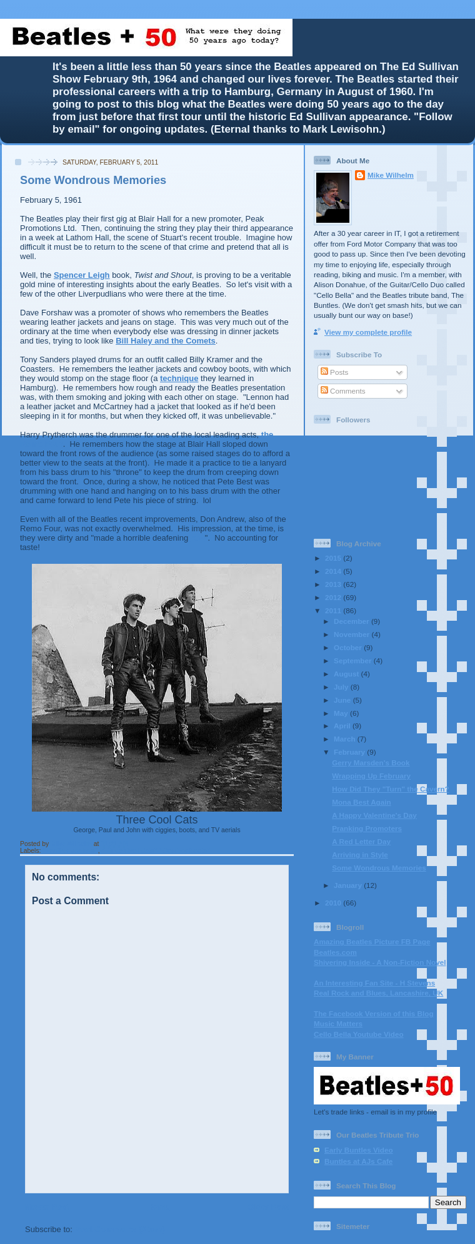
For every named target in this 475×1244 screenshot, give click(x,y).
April (343, 725)
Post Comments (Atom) (120, 1229)
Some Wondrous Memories (379, 868)
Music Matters (338, 1023)
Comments (343, 391)
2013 (334, 584)
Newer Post (47, 1206)
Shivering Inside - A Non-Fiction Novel (380, 962)
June (343, 700)
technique (179, 378)
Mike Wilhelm (72, 843)
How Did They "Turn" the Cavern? (390, 789)
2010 (334, 903)
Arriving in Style (360, 854)
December (352, 621)
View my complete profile (368, 332)
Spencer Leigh (82, 275)
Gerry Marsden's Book (370, 762)
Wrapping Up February (371, 776)
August (347, 674)
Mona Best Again (361, 802)
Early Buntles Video (358, 1150)
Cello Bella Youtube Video (359, 1034)
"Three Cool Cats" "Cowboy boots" (156, 850)
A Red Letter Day (361, 841)
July (342, 687)
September (354, 660)
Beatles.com (335, 952)
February (350, 752)
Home (158, 1206)
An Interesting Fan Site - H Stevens (374, 983)
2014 (334, 571)
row (198, 538)
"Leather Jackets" (70, 850)
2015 (334, 558)
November (352, 634)
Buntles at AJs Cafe (358, 1161)
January (349, 885)
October (349, 647)
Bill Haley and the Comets (166, 340)
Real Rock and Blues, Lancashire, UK (378, 993)
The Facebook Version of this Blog (374, 1013)
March (346, 739)
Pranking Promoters (367, 828)
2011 (334, 610)
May (342, 713)
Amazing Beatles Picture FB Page (372, 941)
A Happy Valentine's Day (374, 815)
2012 (334, 597)
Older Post (268, 1206)
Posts (334, 372)
